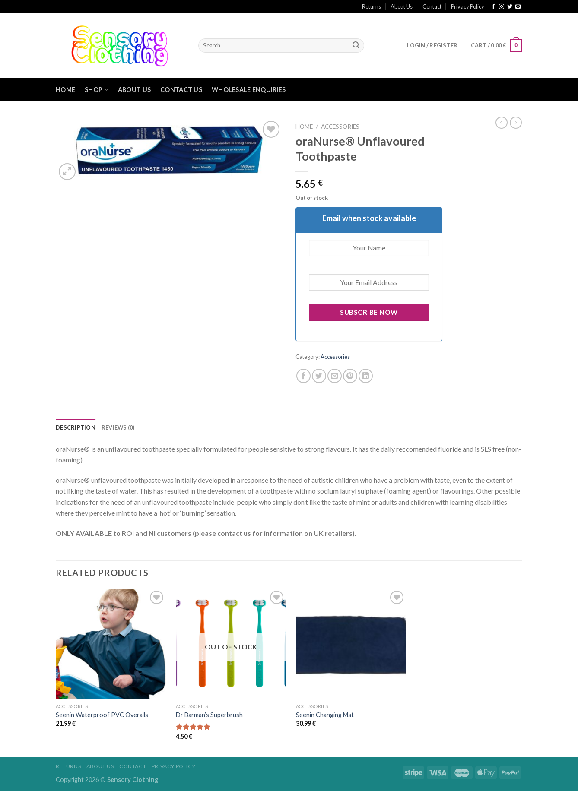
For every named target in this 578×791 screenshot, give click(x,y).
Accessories (340, 126)
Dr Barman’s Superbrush (209, 714)
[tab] (75, 427)
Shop (96, 89)
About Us (402, 6)
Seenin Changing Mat (325, 714)
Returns (371, 6)
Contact (431, 6)
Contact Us (181, 89)
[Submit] (356, 45)
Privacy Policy (467, 6)
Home (65, 89)
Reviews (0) (118, 427)
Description (75, 427)
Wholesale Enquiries (249, 89)
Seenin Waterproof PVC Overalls (102, 714)
